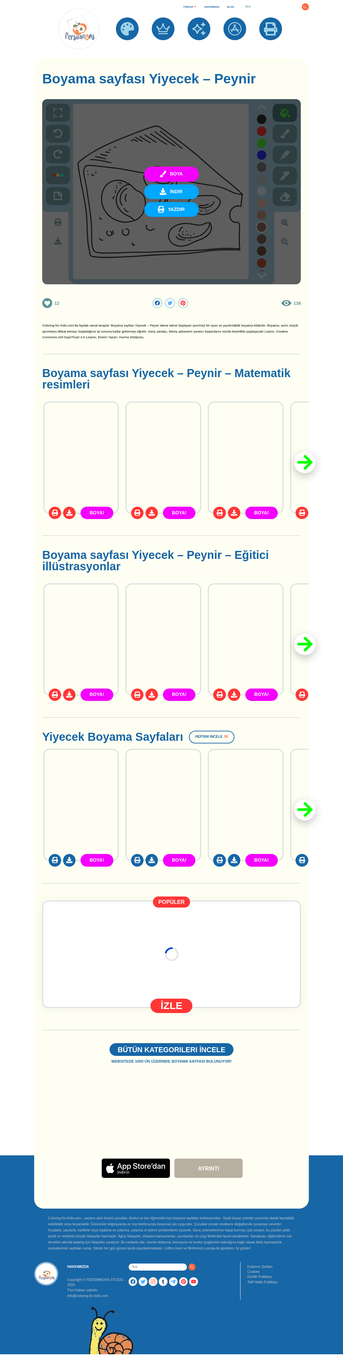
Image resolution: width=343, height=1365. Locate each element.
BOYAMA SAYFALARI (127, 46)
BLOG (230, 7)
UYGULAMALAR (234, 44)
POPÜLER (163, 44)
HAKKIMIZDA (211, 7)
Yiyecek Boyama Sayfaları (112, 736)
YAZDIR (270, 44)
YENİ (199, 44)
